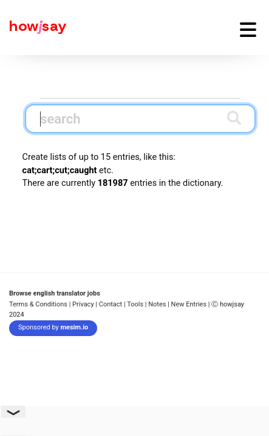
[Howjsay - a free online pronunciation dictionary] (33, 27)
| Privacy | (83, 304)
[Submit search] (234, 117)
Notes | (159, 304)
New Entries (189, 304)
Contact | (112, 304)
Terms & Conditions (38, 304)
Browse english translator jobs (54, 293)
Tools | (136, 304)
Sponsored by (53, 327)
